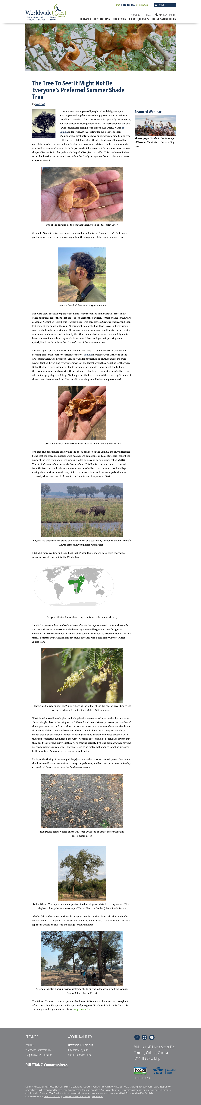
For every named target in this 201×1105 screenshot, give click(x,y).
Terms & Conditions (52, 1096)
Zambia (88, 354)
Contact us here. (56, 1064)
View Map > (154, 1058)
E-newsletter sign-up (78, 1050)
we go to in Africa (82, 1009)
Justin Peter (40, 103)
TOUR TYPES (119, 19)
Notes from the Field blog (80, 1045)
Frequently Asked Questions (38, 1055)
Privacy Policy (97, 1096)
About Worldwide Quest (79, 1055)
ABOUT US (135, 15)
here (137, 146)
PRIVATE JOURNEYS (139, 19)
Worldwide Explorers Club (38, 1050)
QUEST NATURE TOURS (164, 19)
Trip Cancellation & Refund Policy (76, 1096)
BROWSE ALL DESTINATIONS (95, 19)
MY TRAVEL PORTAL (165, 15)
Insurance (30, 1045)
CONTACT (148, 15)
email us (143, 4)
